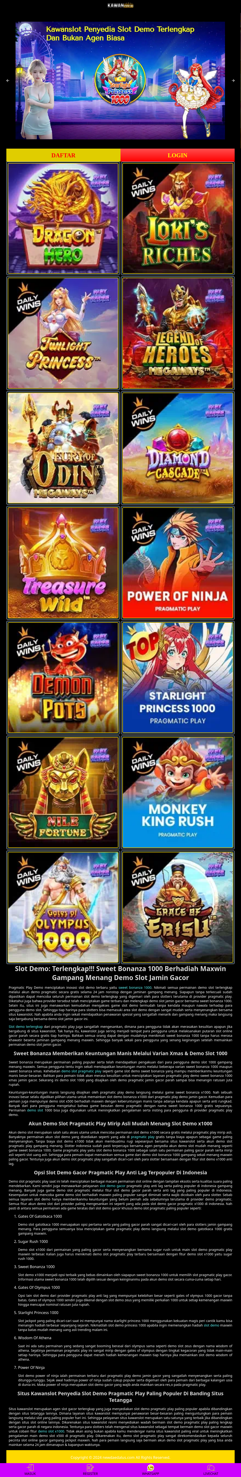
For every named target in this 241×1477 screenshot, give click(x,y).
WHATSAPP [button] (150, 1470)
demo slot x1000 (51, 1431)
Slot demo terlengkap (26, 1026)
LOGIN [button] (177, 155)
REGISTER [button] (90, 1470)
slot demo (211, 1325)
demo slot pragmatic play (81, 1071)
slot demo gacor (112, 1186)
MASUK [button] (30, 1470)
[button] (8, 81)
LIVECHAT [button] (210, 1470)
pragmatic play (142, 1137)
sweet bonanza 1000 (135, 987)
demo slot (35, 1110)
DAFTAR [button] (63, 155)
